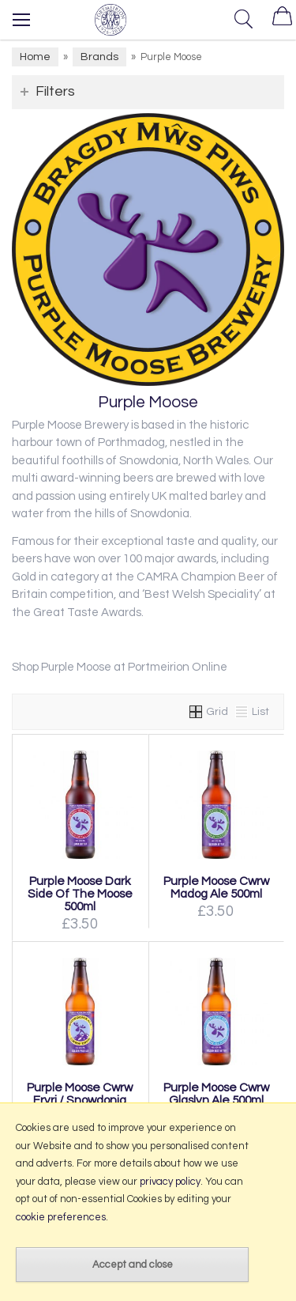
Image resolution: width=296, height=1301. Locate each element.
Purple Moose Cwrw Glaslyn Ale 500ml (216, 1093)
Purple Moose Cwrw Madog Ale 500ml (216, 887)
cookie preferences (61, 1217)
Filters (55, 91)
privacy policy (170, 1181)
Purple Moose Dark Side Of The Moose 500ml (80, 894)
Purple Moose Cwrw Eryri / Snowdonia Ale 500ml (80, 1100)
